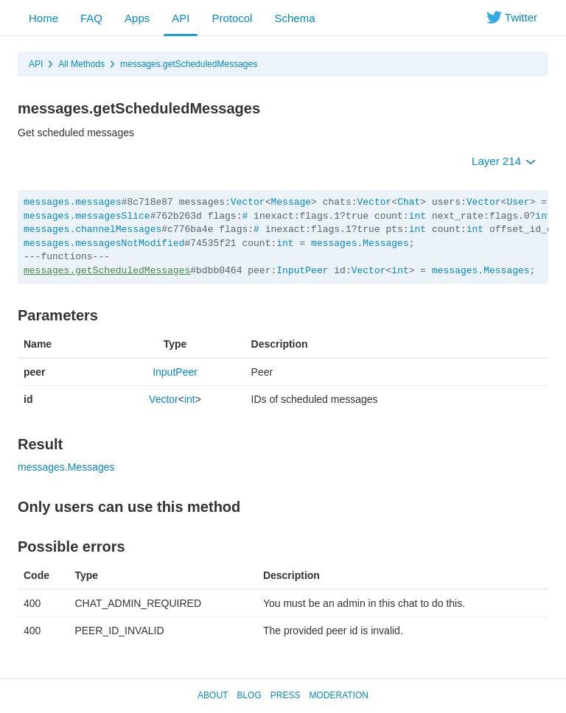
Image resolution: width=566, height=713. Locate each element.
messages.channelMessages (92, 229)
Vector (248, 202)
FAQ (91, 18)
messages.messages (73, 202)
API (180, 18)
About (213, 695)
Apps (137, 18)
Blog (249, 695)
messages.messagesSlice (87, 216)
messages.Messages (360, 243)
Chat (408, 202)
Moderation (338, 695)
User (517, 202)
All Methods (81, 64)
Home (43, 18)
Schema (294, 18)
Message (290, 202)
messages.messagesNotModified (104, 243)
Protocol (232, 18)
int (417, 216)
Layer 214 (504, 161)
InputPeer (302, 270)
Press (285, 695)
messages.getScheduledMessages (188, 64)
